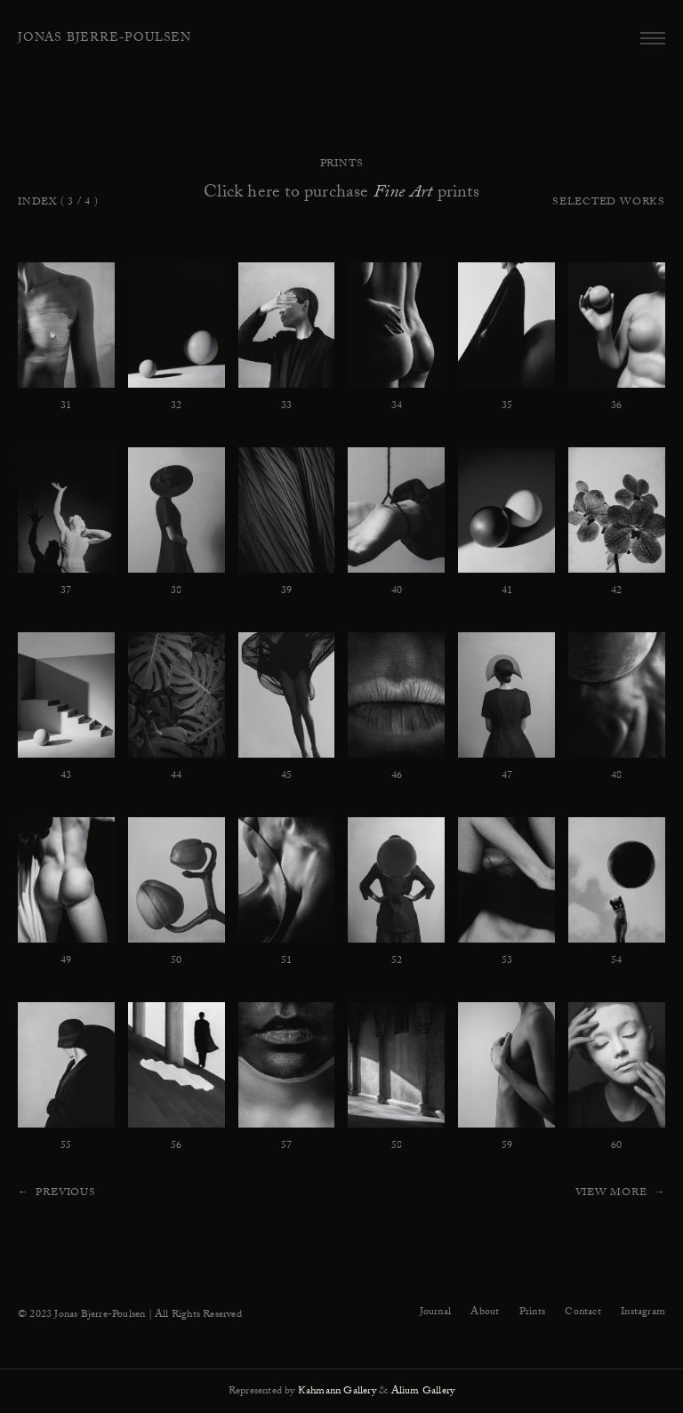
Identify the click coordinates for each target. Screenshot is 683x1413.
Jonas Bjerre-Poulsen (104, 39)
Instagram (643, 1312)
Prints (532, 1312)
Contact (582, 1312)
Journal (435, 1312)
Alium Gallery (423, 1392)
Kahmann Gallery (337, 1392)
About (484, 1312)
